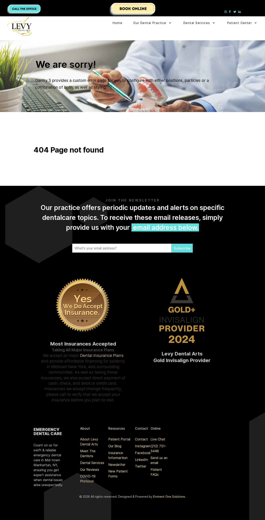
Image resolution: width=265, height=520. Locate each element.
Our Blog (114, 446)
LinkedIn (141, 460)
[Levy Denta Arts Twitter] (235, 12)
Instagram (142, 446)
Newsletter (116, 465)
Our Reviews (89, 470)
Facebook (143, 453)
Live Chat (158, 439)
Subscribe (182, 248)
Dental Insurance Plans (101, 355)
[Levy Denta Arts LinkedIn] (240, 12)
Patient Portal (119, 439)
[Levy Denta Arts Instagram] (226, 12)
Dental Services (92, 463)
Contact (141, 439)
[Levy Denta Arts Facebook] (230, 12)
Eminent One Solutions (169, 496)
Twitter (140, 466)
